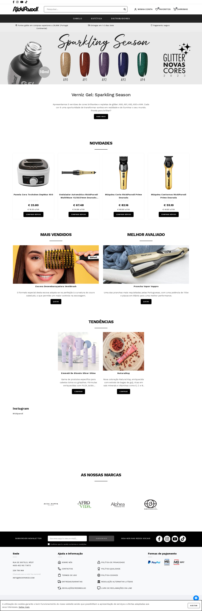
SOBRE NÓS (65, 562)
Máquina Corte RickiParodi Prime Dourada (123, 196)
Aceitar (193, 605)
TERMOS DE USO (67, 575)
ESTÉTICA (96, 18)
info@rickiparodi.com (23, 578)
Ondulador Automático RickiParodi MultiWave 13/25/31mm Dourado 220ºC (78, 196)
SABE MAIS (101, 116)
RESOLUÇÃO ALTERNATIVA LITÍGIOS (115, 581)
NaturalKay (123, 373)
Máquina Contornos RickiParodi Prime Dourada (168, 196)
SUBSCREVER (101, 538)
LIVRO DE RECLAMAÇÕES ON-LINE (114, 588)
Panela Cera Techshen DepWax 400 (33, 194)
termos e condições (78, 544)
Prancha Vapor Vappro (146, 286)
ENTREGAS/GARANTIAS (70, 581)
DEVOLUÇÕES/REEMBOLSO (72, 588)
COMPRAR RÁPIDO (33, 214)
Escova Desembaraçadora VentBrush (55, 286)
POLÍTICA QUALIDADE (108, 568)
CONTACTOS (65, 568)
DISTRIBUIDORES (120, 18)
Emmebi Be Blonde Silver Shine (78, 373)
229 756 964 (18, 570)
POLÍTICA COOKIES (107, 575)
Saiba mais (24, 607)
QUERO (56, 302)
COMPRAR (78, 391)
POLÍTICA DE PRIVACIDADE (111, 562)
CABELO (77, 18)
